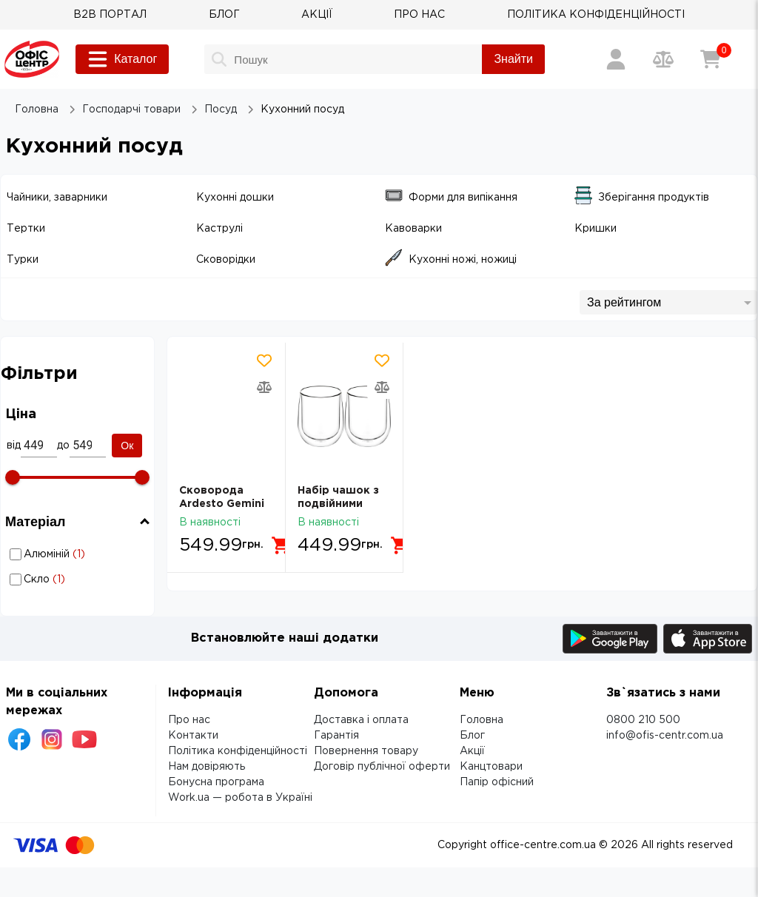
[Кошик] (710, 59)
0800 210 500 (643, 720)
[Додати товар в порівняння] (264, 387)
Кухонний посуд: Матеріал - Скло (79, 579)
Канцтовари (491, 766)
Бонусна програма (216, 782)
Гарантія (336, 735)
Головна (481, 720)
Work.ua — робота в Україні (240, 797)
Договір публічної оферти (382, 766)
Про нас (189, 720)
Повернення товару (366, 751)
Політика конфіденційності (237, 751)
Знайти (513, 59)
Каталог (122, 59)
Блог (472, 735)
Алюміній (79, 554)
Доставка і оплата (361, 720)
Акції (472, 751)
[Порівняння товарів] (663, 59)
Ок (127, 445)
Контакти (193, 735)
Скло (79, 579)
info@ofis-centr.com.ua (664, 735)
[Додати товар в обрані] (264, 360)
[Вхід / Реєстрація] (616, 59)
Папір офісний (497, 782)
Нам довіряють (206, 766)
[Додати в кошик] (281, 545)
